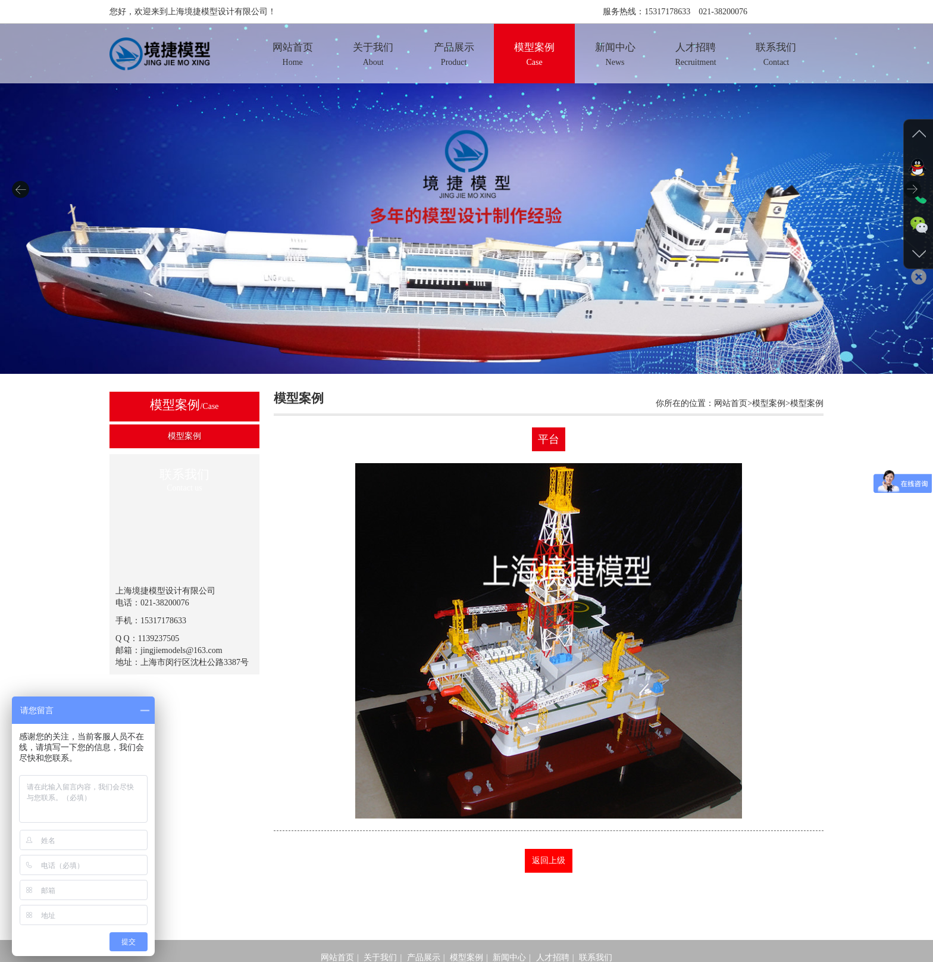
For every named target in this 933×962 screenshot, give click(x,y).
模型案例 (184, 436)
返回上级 (548, 860)
